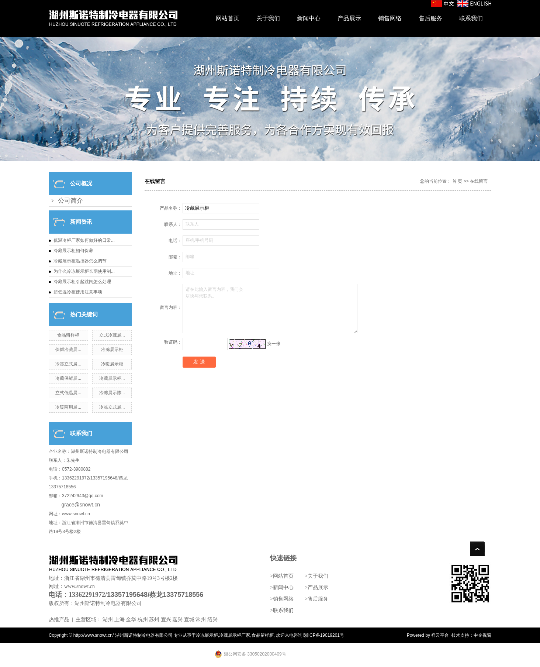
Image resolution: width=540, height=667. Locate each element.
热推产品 (59, 619)
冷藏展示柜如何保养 (73, 250)
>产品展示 (316, 587)
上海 (119, 619)
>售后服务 (316, 599)
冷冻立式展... (68, 364)
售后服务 (430, 18)
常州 (200, 619)
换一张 (273, 343)
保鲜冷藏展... (68, 349)
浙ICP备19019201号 (324, 635)
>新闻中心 (282, 587)
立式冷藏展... (112, 335)
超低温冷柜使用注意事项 (77, 292)
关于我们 (268, 18)
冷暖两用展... (68, 407)
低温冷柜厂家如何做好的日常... (84, 240)
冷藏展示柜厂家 (234, 635)
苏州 (154, 619)
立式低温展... (68, 392)
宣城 (189, 619)
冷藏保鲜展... (68, 378)
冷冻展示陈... (112, 392)
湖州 (108, 619)
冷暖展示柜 (112, 364)
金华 (131, 619)
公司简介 (70, 200)
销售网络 (390, 18)
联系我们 (471, 18)
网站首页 (227, 18)
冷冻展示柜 (112, 349)
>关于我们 (316, 576)
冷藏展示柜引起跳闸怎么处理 (82, 281)
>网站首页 (282, 576)
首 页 (457, 181)
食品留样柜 (68, 335)
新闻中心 (309, 18)
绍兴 (212, 619)
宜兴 (166, 619)
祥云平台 (440, 635)
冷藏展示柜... (112, 378)
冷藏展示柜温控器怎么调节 (80, 261)
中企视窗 (482, 635)
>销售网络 (282, 599)
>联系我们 (282, 610)
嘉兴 (177, 619)
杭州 (143, 619)
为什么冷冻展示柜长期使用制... (84, 271)
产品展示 (349, 18)
